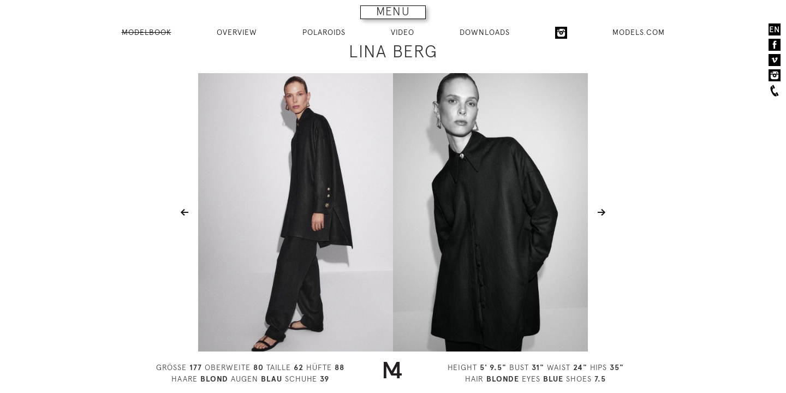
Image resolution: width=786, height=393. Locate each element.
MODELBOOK (146, 32)
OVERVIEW (237, 32)
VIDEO (402, 32)
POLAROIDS (324, 32)
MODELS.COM (638, 32)
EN (774, 29)
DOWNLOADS (485, 32)
